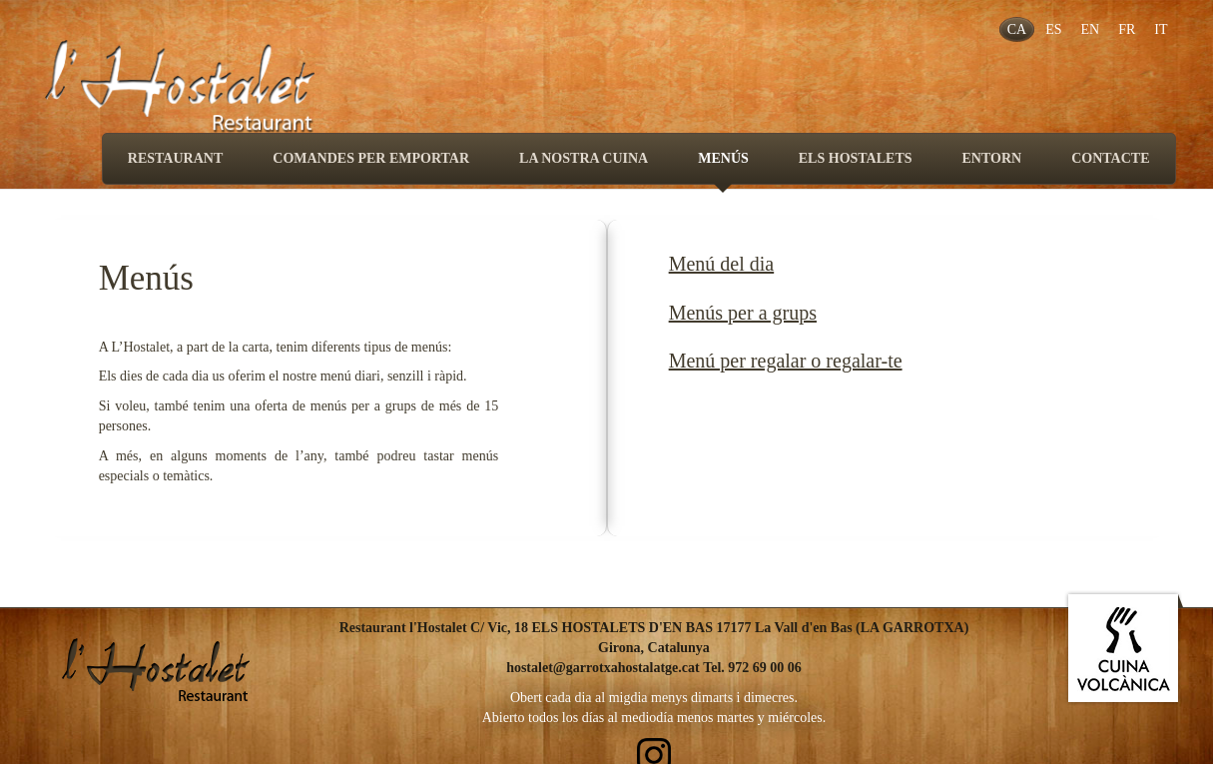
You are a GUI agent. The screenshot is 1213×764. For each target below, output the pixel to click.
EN (1089, 29)
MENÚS (723, 167)
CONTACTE (1110, 158)
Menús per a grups (743, 313)
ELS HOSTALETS (855, 158)
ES (1053, 29)
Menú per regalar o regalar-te (786, 361)
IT (1160, 29)
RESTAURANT (175, 158)
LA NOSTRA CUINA (583, 158)
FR (1126, 29)
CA (1016, 29)
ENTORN (992, 158)
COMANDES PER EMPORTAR (371, 158)
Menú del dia (722, 264)
